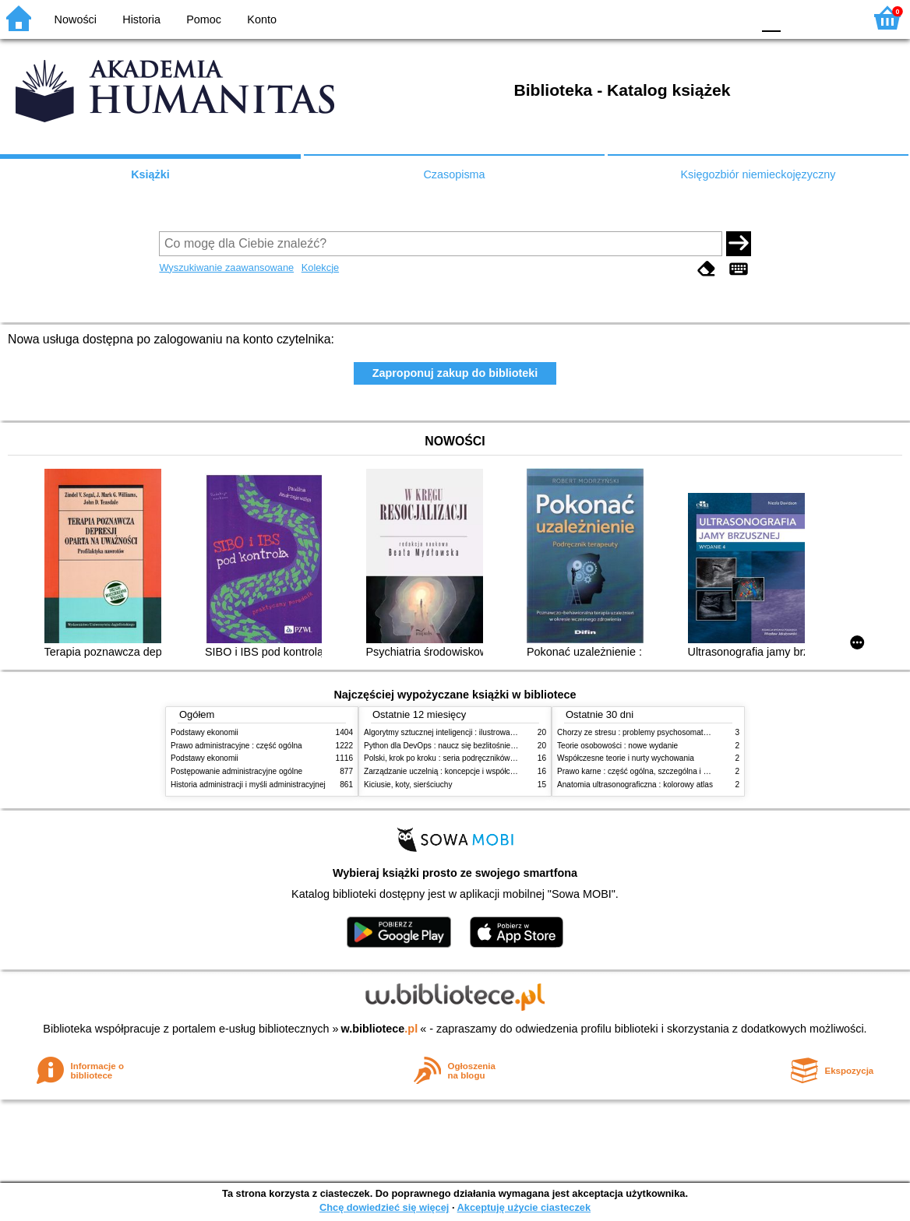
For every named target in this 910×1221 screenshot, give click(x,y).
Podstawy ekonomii (204, 732)
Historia (141, 19)
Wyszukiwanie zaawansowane (226, 267)
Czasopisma (454, 174)
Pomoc (203, 19)
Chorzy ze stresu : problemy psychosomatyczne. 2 (644, 732)
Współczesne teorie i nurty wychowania (625, 758)
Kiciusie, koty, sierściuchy (408, 784)
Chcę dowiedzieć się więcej (384, 1207)
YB (703, 17)
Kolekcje (320, 267)
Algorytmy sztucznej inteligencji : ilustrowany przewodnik (462, 732)
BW (672, 17)
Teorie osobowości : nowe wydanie (617, 745)
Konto (262, 19)
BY (735, 17)
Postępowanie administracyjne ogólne (236, 771)
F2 (834, 17)
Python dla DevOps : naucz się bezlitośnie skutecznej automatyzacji (482, 745)
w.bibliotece (379, 1028)
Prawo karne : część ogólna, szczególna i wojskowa (647, 771)
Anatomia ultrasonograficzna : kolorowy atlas (635, 784)
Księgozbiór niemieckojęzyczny (757, 174)
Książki (150, 174)
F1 (798, 17)
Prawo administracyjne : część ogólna (236, 745)
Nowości (76, 19)
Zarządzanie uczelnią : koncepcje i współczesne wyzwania (465, 771)
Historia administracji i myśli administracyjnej (248, 784)
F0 (771, 17)
